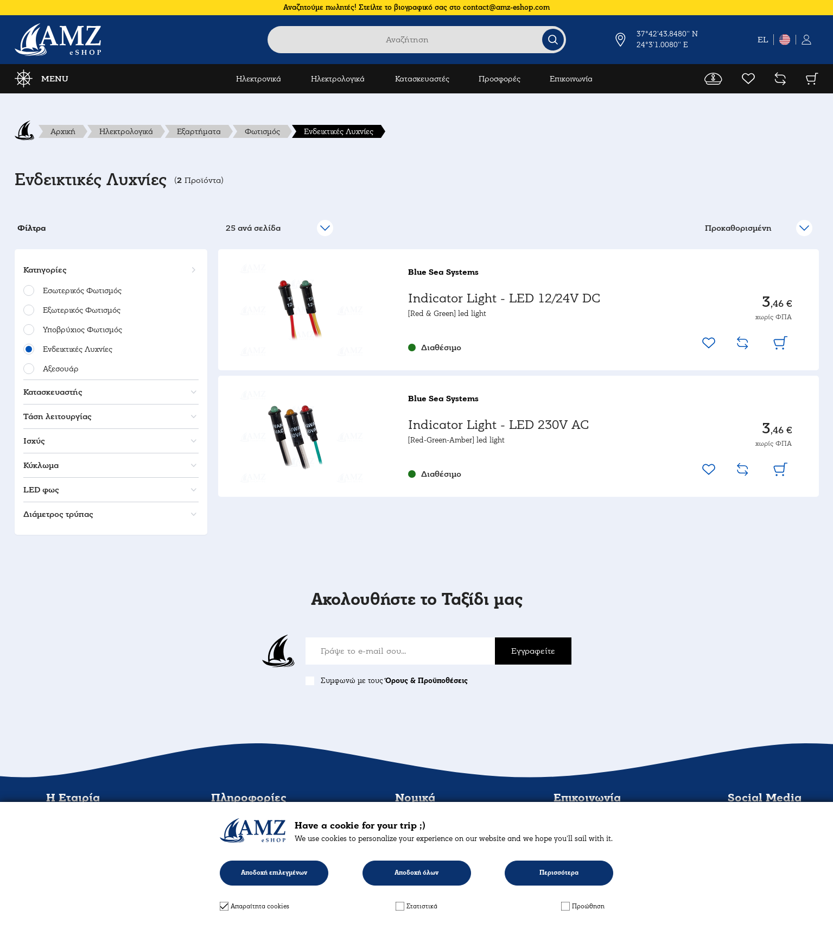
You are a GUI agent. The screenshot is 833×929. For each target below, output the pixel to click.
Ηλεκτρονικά (258, 79)
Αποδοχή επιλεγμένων (274, 873)
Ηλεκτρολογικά (338, 79)
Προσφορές (499, 79)
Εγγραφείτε (533, 651)
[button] (109, 269)
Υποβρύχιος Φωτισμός (82, 329)
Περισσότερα (558, 873)
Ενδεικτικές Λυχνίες (338, 131)
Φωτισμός (262, 131)
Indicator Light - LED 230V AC (498, 425)
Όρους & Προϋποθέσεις (426, 680)
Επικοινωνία (571, 79)
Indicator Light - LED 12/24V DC (504, 298)
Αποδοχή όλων (416, 873)
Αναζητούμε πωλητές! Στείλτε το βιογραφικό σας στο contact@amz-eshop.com (416, 7)
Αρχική (62, 131)
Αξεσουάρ (61, 369)
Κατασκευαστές (422, 79)
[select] (758, 228)
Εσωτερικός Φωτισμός (82, 290)
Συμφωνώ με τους (394, 680)
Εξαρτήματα (199, 131)
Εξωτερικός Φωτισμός (81, 310)
